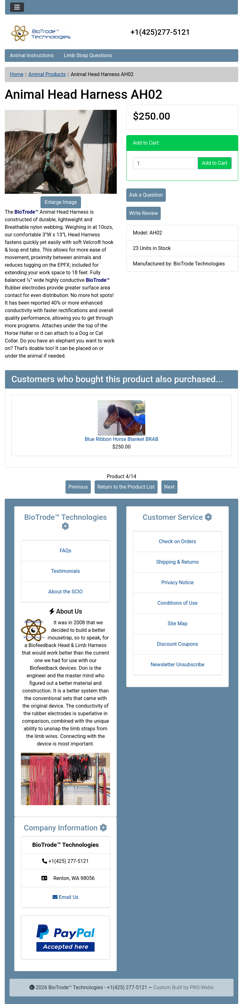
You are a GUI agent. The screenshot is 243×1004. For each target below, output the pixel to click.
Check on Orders (177, 541)
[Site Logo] (44, 33)
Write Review (143, 213)
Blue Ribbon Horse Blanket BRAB (122, 439)
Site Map (178, 624)
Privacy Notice (177, 582)
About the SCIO (65, 592)
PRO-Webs (202, 987)
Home (16, 74)
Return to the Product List (126, 487)
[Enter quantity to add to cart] (165, 163)
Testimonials (65, 571)
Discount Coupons (177, 644)
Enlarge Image (61, 202)
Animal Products (47, 74)
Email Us (65, 897)
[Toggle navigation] (17, 7)
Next (169, 487)
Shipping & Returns (177, 562)
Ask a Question (146, 195)
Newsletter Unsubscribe (177, 665)
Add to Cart (214, 163)
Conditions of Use (177, 603)
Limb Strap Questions (88, 55)
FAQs (65, 551)
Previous (78, 487)
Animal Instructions (31, 55)
